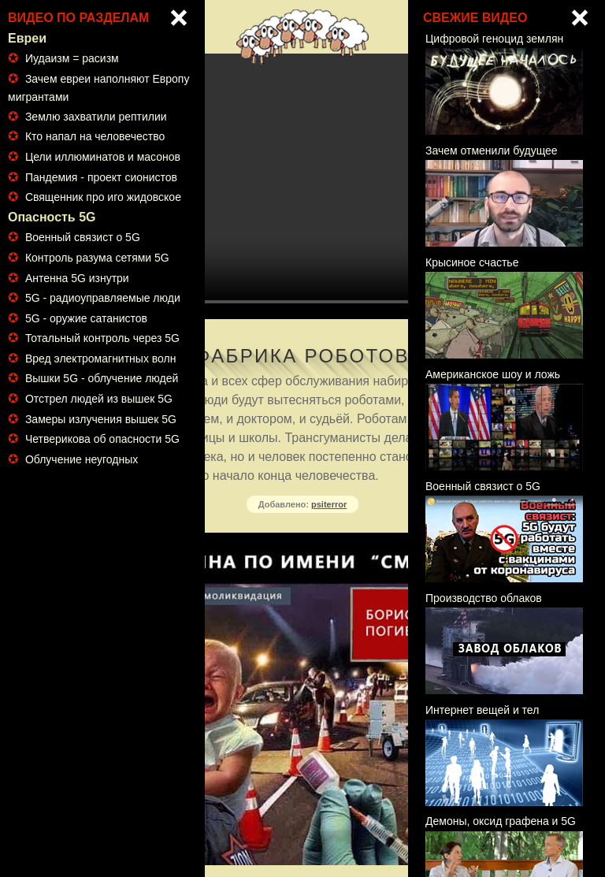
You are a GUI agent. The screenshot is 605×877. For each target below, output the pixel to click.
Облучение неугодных (81, 459)
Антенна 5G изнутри (77, 278)
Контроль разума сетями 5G (97, 257)
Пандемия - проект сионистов (101, 177)
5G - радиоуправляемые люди (102, 298)
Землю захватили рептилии (96, 116)
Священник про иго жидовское (103, 197)
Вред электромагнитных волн (100, 358)
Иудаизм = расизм (72, 58)
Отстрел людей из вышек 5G (99, 398)
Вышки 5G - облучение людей (101, 378)
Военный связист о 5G (82, 237)
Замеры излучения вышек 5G (100, 419)
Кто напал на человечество (95, 136)
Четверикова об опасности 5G (102, 439)
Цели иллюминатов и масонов (102, 157)
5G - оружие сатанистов (86, 318)
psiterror (329, 504)
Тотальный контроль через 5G (102, 338)
